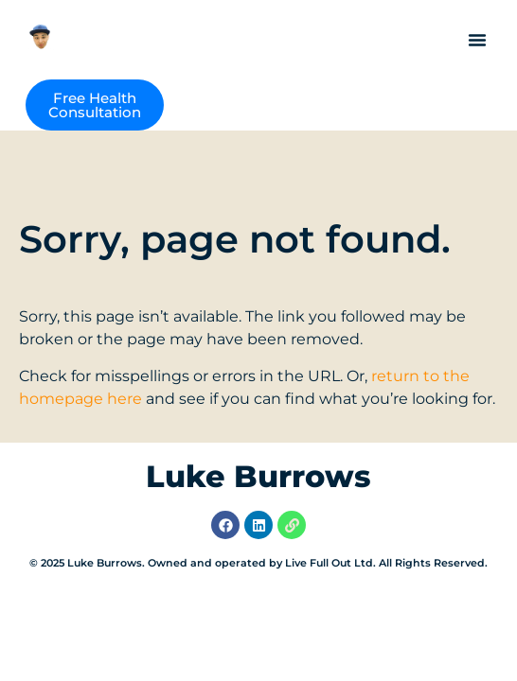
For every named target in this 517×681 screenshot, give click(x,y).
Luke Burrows (258, 476)
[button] (477, 40)
